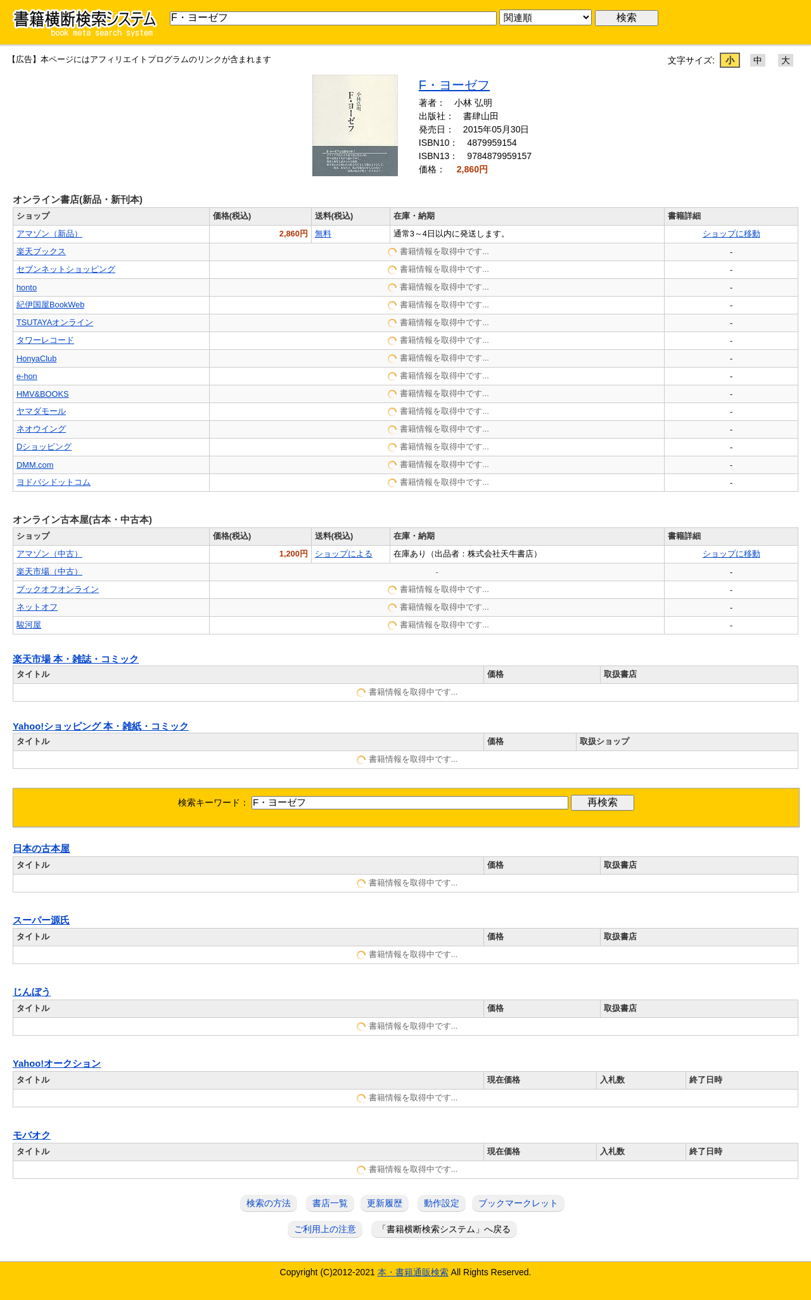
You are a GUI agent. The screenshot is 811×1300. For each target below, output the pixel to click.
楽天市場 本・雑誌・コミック (76, 659)
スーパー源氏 (41, 920)
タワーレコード (45, 340)
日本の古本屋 (41, 849)
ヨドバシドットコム (53, 482)
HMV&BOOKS (42, 394)
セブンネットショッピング (65, 269)
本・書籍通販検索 (413, 1272)
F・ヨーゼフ (454, 85)
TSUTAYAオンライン (54, 322)
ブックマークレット (518, 1203)
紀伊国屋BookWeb (50, 304)
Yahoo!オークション (57, 1064)
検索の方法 (268, 1203)
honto (26, 287)
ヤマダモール (41, 411)
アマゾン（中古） (49, 553)
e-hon (26, 376)
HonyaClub (36, 358)
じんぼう (32, 992)
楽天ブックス (41, 251)
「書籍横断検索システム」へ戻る (444, 1229)
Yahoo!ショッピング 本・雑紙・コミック (101, 726)
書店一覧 (330, 1203)
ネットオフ (37, 607)
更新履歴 (384, 1203)
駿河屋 (28, 624)
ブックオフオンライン (57, 589)
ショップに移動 (731, 233)
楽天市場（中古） (49, 571)
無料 (323, 233)
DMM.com (34, 465)
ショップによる (344, 553)
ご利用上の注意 (325, 1229)
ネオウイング (41, 429)
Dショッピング (44, 446)
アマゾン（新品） (49, 233)
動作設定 (441, 1203)
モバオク (32, 1135)
